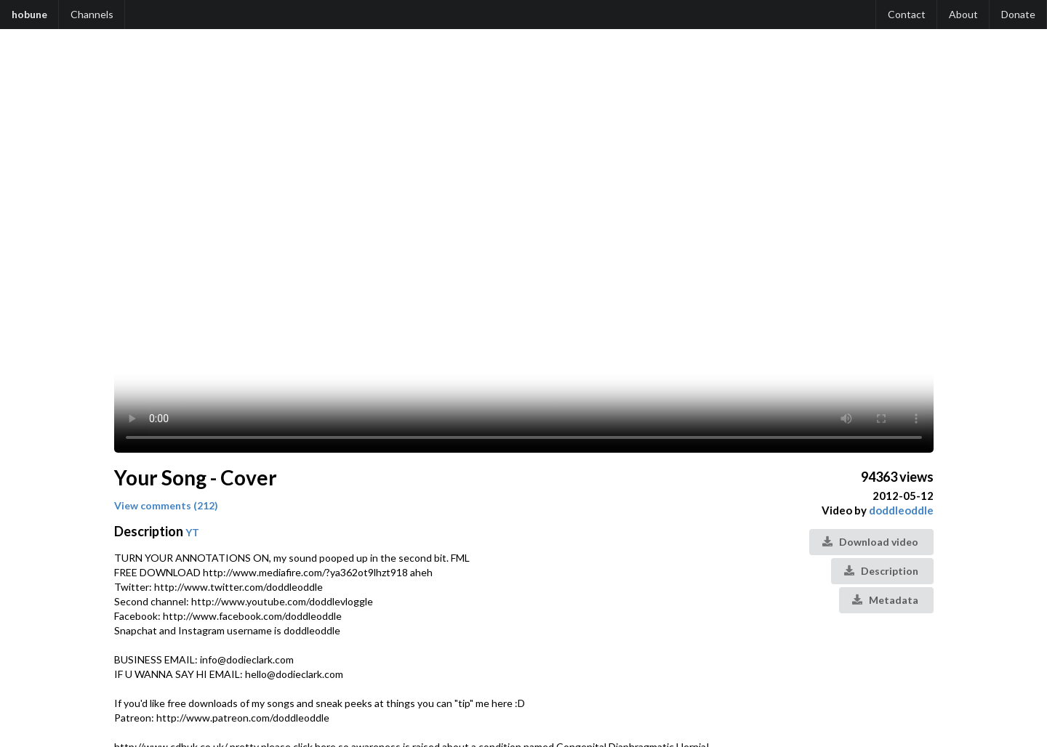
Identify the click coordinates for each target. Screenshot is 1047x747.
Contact (907, 14)
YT (192, 532)
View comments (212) (166, 505)
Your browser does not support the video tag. (524, 248)
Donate (1018, 14)
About (963, 14)
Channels (92, 14)
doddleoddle (901, 510)
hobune (29, 14)
